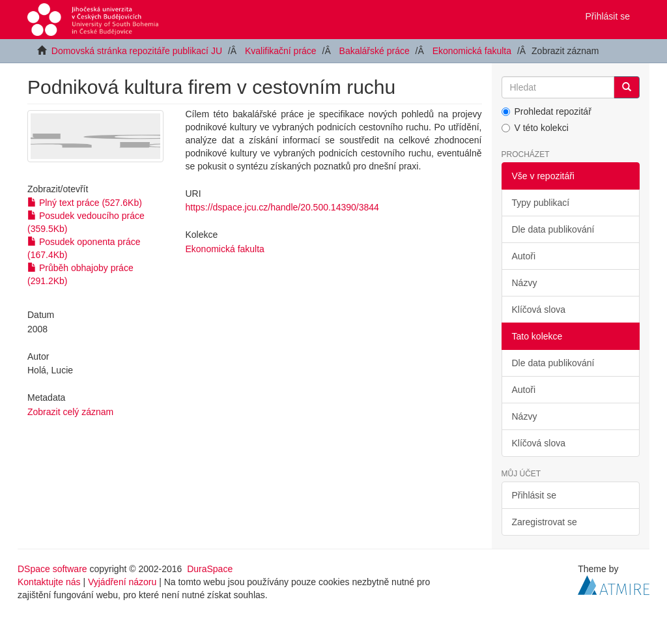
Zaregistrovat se (544, 522)
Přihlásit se (534, 495)
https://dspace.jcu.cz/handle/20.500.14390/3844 (282, 207)
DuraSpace (210, 569)
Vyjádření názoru (122, 582)
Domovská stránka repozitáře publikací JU (136, 51)
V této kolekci (535, 128)
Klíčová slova (538, 309)
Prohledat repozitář (546, 111)
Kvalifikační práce (281, 51)
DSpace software (52, 569)
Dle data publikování (553, 229)
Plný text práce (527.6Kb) (84, 202)
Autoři (524, 256)
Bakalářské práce (374, 51)
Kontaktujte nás (49, 582)
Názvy (524, 283)
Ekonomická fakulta (472, 51)
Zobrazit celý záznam (70, 412)
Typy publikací (541, 202)
